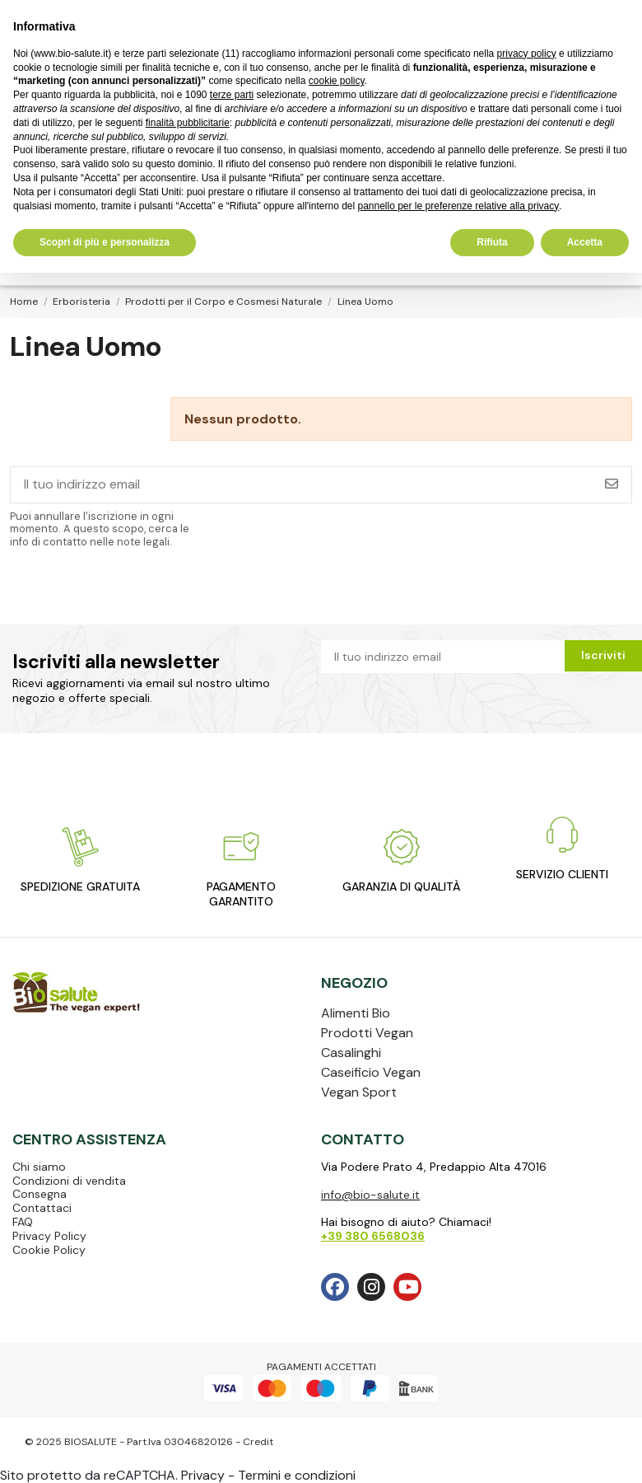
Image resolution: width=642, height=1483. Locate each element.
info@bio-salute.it (370, 1194)
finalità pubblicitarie (188, 123)
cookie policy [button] (337, 81)
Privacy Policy (49, 1235)
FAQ (22, 1221)
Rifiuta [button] (492, 242)
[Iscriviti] (611, 485)
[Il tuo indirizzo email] (302, 485)
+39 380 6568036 (373, 1235)
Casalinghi (351, 1052)
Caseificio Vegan (371, 1072)
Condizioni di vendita (69, 1180)
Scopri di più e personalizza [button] (105, 242)
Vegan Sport (359, 1092)
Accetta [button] (584, 242)
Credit (258, 1441)
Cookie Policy (49, 1249)
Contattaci (42, 1207)
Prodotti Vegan (367, 1032)
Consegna (39, 1193)
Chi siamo (39, 1166)
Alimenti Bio (355, 1013)
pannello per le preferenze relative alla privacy (458, 206)
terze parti (232, 95)
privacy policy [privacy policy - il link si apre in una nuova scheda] (526, 53)
